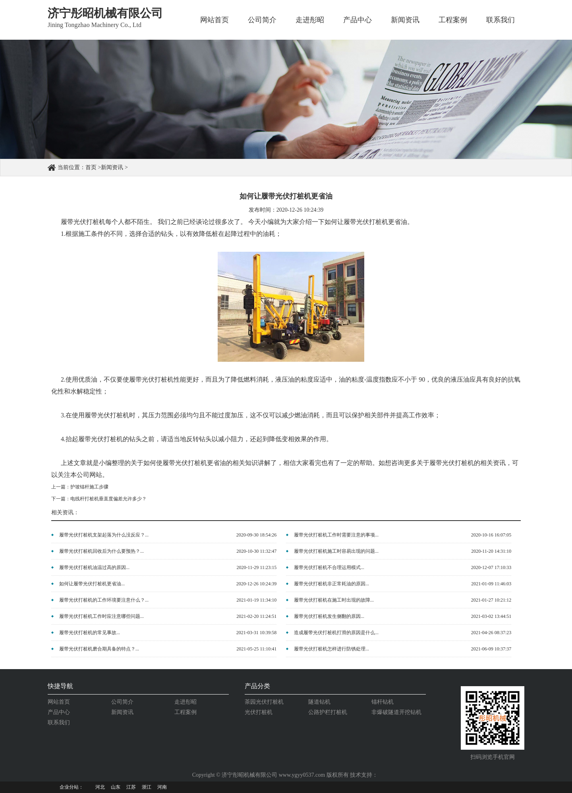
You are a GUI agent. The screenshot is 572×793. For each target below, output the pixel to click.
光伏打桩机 (258, 712)
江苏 (131, 787)
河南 (162, 787)
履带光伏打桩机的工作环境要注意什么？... (104, 600)
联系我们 (500, 20)
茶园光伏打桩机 (264, 702)
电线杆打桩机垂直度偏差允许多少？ (108, 499)
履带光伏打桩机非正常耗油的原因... (331, 584)
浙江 (146, 787)
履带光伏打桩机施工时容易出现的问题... (336, 551)
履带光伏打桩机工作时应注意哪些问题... (101, 616)
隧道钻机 (319, 702)
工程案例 (453, 20)
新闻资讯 (405, 20)
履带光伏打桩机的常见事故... (89, 632)
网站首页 (214, 20)
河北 (100, 787)
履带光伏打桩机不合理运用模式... (329, 567)
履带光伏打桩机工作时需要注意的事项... (336, 535)
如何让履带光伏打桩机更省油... (92, 584)
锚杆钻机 (382, 702)
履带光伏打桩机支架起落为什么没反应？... (104, 535)
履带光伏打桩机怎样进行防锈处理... (331, 649)
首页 (91, 167)
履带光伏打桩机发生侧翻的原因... (329, 616)
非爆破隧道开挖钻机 (396, 712)
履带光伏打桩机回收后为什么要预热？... (101, 551)
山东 (115, 787)
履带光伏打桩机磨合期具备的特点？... (99, 649)
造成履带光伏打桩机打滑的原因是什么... (336, 632)
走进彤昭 (310, 20)
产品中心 (357, 20)
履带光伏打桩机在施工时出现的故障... (334, 600)
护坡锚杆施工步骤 (89, 487)
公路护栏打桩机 (327, 712)
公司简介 (262, 20)
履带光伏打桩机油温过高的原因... (94, 567)
